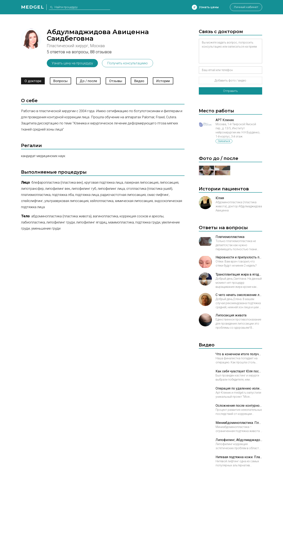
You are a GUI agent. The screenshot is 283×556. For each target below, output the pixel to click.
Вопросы (60, 81)
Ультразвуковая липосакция (66, 201)
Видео (139, 81)
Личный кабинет (245, 7)
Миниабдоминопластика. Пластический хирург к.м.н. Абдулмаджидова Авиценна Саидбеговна (239, 423)
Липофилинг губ (84, 188)
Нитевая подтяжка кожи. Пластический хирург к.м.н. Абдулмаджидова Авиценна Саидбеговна (239, 457)
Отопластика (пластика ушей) (149, 188)
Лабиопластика (33, 222)
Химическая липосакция (134, 201)
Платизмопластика (35, 195)
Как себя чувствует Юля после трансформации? (239, 371)
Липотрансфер (32, 188)
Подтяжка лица (87, 195)
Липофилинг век (57, 188)
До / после (88, 81)
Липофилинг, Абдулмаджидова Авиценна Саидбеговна (239, 440)
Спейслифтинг (32, 201)
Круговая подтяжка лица (103, 182)
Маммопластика (121, 222)
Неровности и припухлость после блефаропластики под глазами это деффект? (239, 257)
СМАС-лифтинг (158, 195)
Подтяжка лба (63, 195)
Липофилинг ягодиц (91, 222)
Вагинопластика (105, 216)
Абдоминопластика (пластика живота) (61, 216)
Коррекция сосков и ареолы (141, 216)
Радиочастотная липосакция (123, 195)
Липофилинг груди (60, 222)
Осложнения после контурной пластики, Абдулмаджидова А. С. (239, 406)
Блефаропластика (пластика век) (57, 182)
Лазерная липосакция (141, 182)
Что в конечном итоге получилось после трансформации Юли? (239, 354)
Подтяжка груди (147, 222)
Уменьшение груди (45, 228)
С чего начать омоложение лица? (239, 295)
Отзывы (115, 81)
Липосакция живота (231, 315)
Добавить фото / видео (230, 80)
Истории (163, 81)
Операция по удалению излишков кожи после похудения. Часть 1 (239, 388)
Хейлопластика (101, 201)
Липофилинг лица (111, 188)
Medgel (32, 7)
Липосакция (169, 182)
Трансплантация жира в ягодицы (239, 274)
